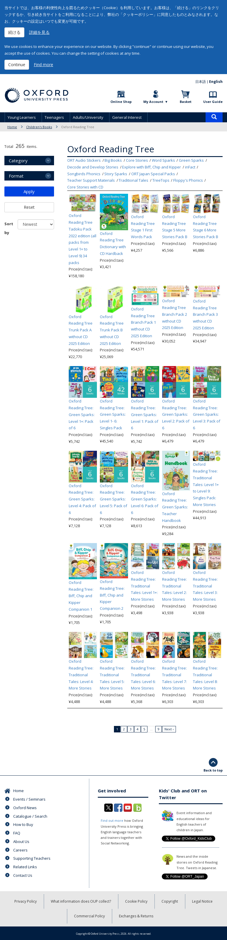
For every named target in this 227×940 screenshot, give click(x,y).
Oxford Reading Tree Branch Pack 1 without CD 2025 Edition (143, 322)
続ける (14, 32)
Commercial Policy (89, 916)
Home (12, 127)
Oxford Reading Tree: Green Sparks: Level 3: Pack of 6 (206, 414)
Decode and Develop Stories (92, 167)
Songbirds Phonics (83, 173)
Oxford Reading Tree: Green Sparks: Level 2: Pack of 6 (175, 414)
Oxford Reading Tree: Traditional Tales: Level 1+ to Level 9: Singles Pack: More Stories (206, 484)
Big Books (113, 160)
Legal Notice (202, 901)
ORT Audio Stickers (84, 160)
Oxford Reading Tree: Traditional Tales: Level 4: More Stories (81, 675)
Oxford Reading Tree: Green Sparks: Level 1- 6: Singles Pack (113, 414)
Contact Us (22, 875)
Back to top (213, 770)
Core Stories (137, 160)
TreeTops (160, 180)
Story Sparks (115, 173)
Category (18, 160)
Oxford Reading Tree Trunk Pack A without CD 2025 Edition (81, 330)
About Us (21, 841)
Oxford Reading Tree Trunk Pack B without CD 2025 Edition (112, 330)
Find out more (112, 820)
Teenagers (54, 117)
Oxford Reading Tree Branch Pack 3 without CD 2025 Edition (205, 314)
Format (16, 176)
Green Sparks (191, 160)
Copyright (170, 901)
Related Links (25, 866)
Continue (16, 64)
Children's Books (39, 127)
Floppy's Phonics (188, 180)
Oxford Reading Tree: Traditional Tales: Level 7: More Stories (174, 675)
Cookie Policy (136, 901)
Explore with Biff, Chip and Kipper (151, 167)
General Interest (127, 117)
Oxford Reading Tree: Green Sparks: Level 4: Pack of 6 (82, 499)
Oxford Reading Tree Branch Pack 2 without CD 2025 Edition (174, 314)
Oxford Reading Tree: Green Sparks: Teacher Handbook (175, 507)
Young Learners (22, 117)
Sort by (8, 228)
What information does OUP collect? (81, 901)
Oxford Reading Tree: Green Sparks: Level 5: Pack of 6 (113, 499)
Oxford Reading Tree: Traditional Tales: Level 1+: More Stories (144, 586)
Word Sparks (163, 160)
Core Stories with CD (85, 187)
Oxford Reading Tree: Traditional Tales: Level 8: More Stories (205, 675)
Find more (43, 64)
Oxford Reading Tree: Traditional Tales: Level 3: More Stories (205, 586)
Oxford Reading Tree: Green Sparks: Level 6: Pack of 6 (144, 499)
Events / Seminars (29, 799)
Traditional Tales (133, 180)
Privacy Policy (25, 901)
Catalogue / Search (30, 816)
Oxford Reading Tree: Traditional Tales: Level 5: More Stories (112, 675)
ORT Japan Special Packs (153, 173)
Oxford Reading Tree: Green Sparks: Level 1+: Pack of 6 (82, 414)
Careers (20, 850)
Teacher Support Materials (91, 180)
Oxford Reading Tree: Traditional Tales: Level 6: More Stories (143, 675)
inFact (190, 167)
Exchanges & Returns (136, 916)
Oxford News (25, 807)
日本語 (200, 81)
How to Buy (23, 824)
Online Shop (121, 101)
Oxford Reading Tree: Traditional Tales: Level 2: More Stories (174, 586)
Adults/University (88, 117)
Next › (169, 729)
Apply (29, 191)
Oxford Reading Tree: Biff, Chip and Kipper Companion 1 (81, 596)
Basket (185, 101)
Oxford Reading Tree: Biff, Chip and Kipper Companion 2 (112, 595)
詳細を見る (39, 32)
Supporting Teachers (32, 858)
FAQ (16, 833)
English (216, 81)
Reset (29, 207)
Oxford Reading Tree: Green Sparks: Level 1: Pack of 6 (144, 414)
